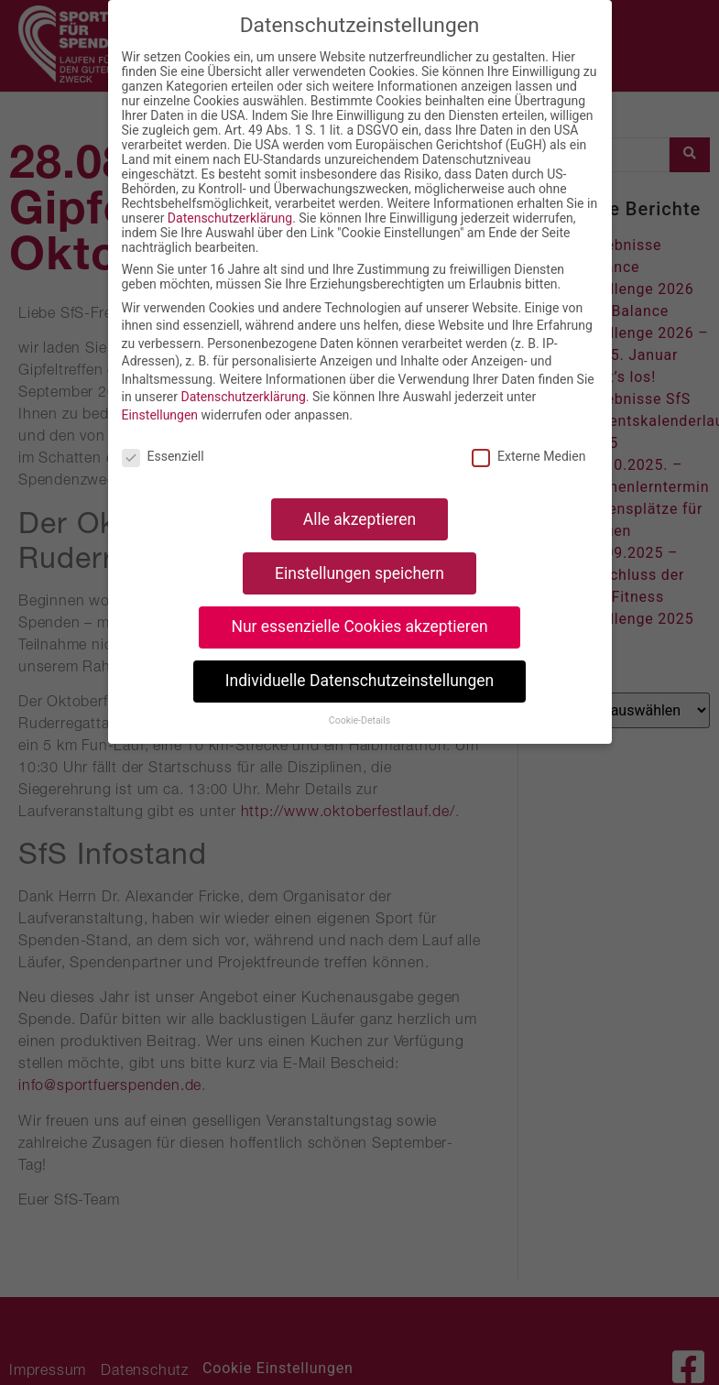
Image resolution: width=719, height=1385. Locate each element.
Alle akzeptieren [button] (360, 519)
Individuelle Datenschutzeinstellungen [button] (359, 680)
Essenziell (163, 456)
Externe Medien (528, 456)
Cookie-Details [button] (359, 720)
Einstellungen (160, 415)
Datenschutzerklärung (230, 218)
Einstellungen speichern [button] (359, 573)
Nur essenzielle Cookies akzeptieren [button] (359, 626)
